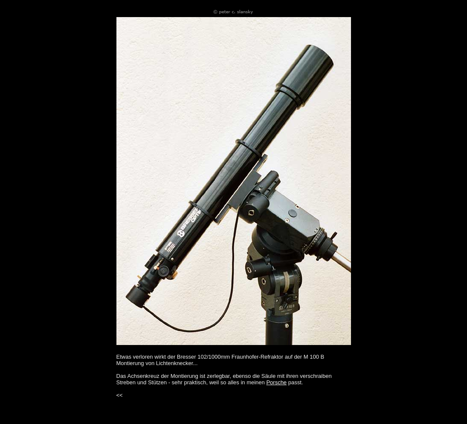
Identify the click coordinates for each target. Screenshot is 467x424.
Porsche (276, 382)
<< (119, 395)
